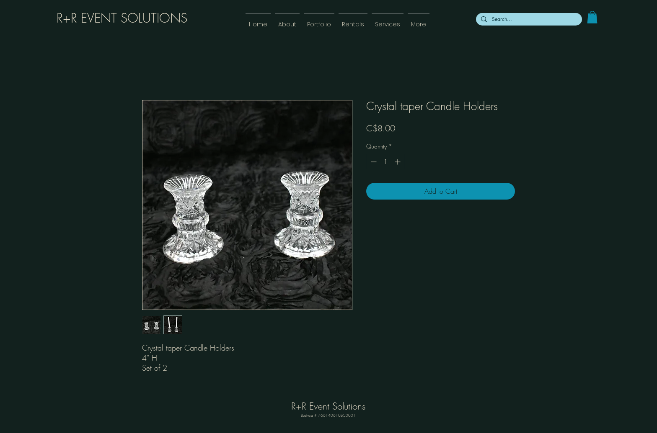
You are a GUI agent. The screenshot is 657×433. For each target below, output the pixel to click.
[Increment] (398, 161)
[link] (592, 17)
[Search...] (528, 19)
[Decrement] (372, 161)
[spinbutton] (385, 161)
